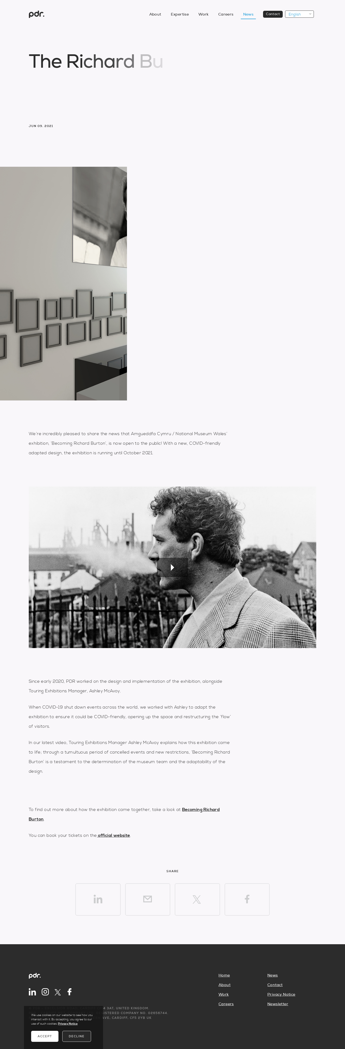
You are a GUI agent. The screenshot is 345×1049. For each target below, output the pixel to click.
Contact (275, 985)
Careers (226, 1004)
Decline (77, 1036)
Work (223, 994)
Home (224, 975)
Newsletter (277, 1004)
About (224, 985)
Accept (45, 1036)
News (272, 975)
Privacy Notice (281, 994)
